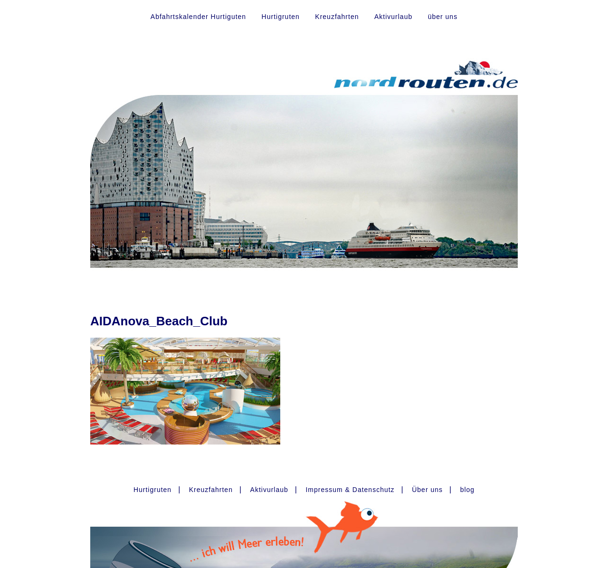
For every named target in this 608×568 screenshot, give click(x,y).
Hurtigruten (281, 16)
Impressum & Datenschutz (349, 489)
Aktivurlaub (393, 16)
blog (467, 489)
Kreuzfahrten (337, 16)
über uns (442, 16)
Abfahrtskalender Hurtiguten (198, 16)
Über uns (427, 489)
